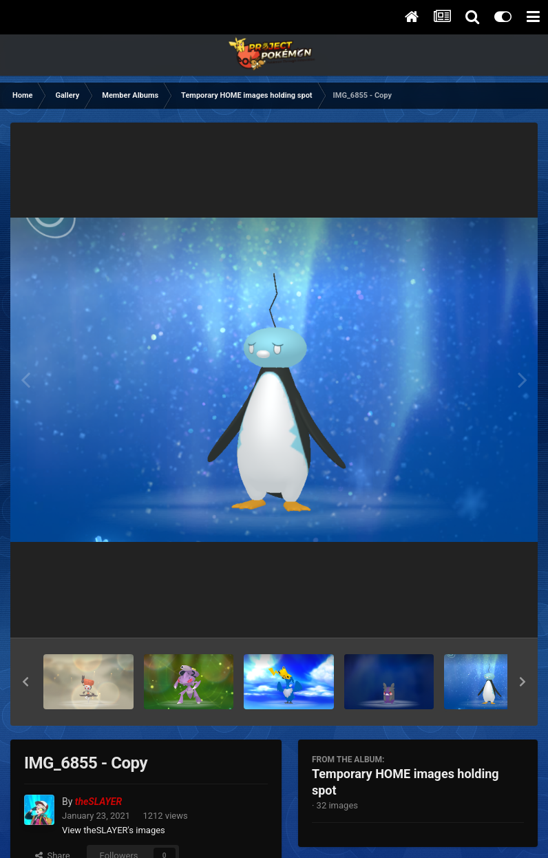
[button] (25, 682)
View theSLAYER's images (113, 830)
